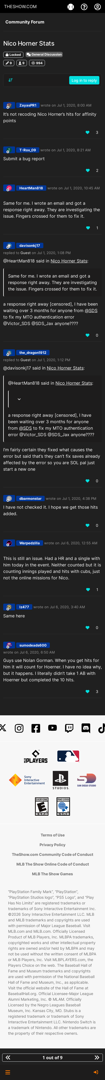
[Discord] (86, 728)
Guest (25, 253)
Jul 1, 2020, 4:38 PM (79, 498)
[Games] (71, 6)
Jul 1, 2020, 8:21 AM (74, 150)
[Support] (85, 6)
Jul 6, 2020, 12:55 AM (79, 543)
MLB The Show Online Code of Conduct (52, 864)
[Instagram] (19, 728)
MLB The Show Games (52, 873)
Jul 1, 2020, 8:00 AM (74, 105)
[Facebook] (36, 728)
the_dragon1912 (32, 352)
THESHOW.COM (20, 6)
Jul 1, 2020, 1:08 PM (54, 253)
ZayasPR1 (27, 105)
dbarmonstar (30, 498)
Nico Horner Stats (69, 261)
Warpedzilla (29, 543)
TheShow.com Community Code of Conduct (52, 854)
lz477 (24, 607)
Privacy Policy (52, 844)
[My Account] (97, 6)
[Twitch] (69, 728)
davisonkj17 (29, 245)
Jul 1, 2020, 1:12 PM (53, 360)
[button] (7, 1072)
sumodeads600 (33, 645)
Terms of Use (53, 835)
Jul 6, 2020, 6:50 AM (37, 652)
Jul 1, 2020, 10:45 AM (82, 188)
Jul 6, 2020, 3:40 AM (67, 607)
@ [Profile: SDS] (91, 310)
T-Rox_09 (27, 150)
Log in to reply (84, 80)
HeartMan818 (31, 188)
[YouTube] (52, 728)
